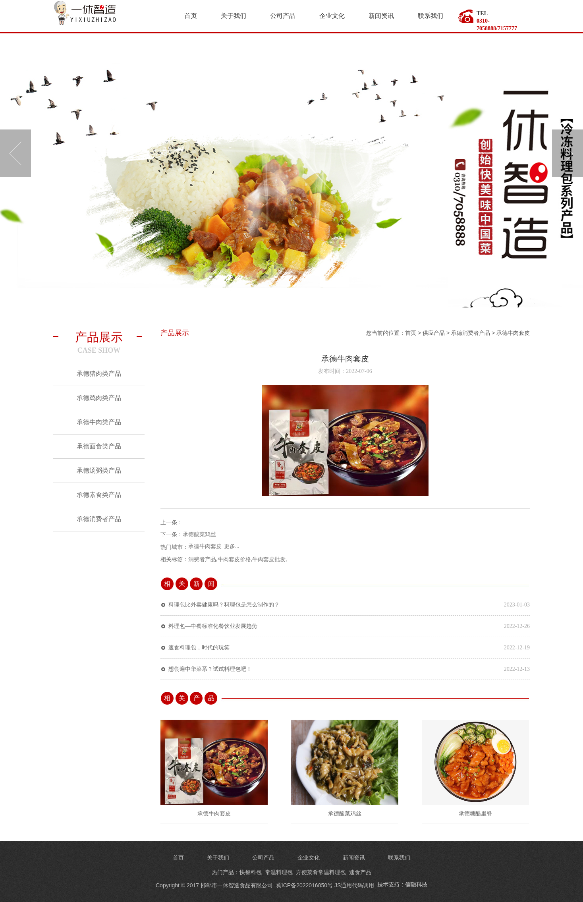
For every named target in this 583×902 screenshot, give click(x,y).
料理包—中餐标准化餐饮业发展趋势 (212, 626)
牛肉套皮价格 (234, 559)
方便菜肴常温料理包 (321, 872)
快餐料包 (250, 872)
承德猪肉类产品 (99, 373)
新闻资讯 (381, 15)
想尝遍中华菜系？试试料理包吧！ (210, 669)
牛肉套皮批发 (269, 559)
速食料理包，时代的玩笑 (199, 648)
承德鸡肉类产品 (99, 397)
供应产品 (434, 333)
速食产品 (360, 872)
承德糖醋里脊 (475, 814)
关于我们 (233, 15)
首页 (190, 15)
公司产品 (282, 15)
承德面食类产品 (99, 446)
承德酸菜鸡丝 (199, 534)
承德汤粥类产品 (99, 470)
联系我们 (430, 15)
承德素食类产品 (99, 494)
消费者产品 (202, 559)
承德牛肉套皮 (513, 333)
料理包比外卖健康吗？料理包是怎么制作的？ (224, 605)
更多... (231, 546)
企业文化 (332, 15)
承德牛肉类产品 (99, 422)
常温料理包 (279, 872)
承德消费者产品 (99, 519)
